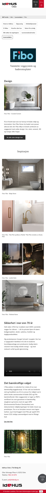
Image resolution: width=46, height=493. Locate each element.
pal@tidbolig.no (13, 480)
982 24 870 (12, 475)
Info (11, 17)
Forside (6, 17)
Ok (41, 491)
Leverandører (19, 17)
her (37, 491)
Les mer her (8, 421)
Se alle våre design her (15, 137)
